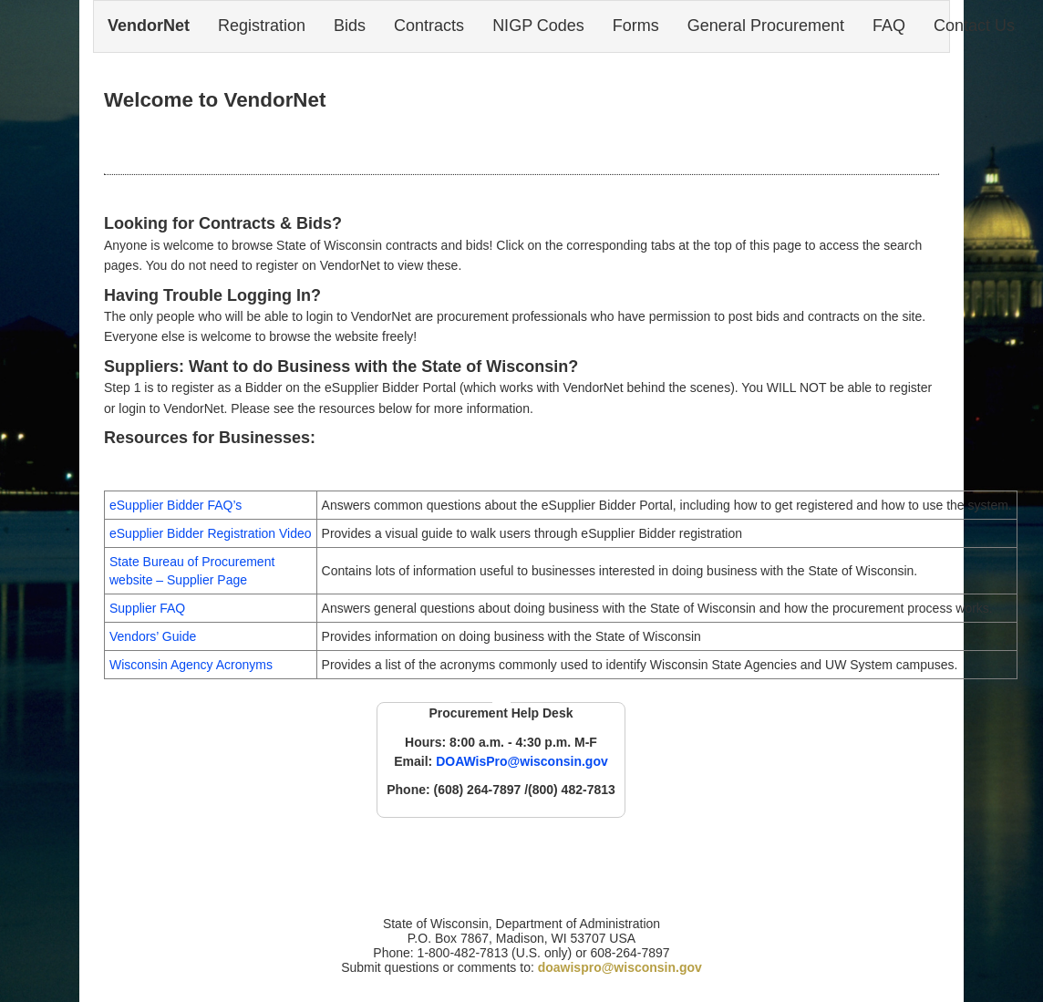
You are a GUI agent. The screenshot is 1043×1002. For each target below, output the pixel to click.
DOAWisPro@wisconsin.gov (522, 761)
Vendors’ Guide (152, 636)
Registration (261, 25)
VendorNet (149, 25)
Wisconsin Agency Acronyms (191, 664)
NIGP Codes (538, 25)
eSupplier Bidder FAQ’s (175, 505)
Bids (350, 25)
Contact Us (974, 25)
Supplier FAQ (147, 608)
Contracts (429, 25)
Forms (636, 25)
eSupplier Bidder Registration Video (210, 533)
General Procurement (765, 25)
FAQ (889, 25)
